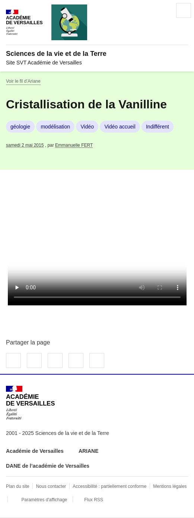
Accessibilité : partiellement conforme (109, 486)
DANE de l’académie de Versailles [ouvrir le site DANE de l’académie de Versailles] (47, 466)
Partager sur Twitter (34, 360)
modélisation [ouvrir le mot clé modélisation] (55, 127)
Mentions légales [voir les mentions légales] (170, 486)
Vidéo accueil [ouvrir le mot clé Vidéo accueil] (119, 127)
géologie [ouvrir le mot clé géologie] (20, 127)
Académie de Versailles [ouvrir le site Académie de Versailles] (35, 451)
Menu (183, 10)
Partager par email (76, 360)
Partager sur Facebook (13, 360)
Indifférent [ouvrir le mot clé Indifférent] (157, 127)
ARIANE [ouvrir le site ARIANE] (89, 451)
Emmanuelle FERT (74, 145)
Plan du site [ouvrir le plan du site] (17, 486)
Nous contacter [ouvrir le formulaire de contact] (51, 486)
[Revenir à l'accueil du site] (30, 403)
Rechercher (162, 10)
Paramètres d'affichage (44, 499)
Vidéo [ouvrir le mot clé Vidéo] (87, 127)
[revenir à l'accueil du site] (97, 53)
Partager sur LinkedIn (55, 360)
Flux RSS (93, 499)
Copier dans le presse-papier (96, 360)
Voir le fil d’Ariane (23, 81)
